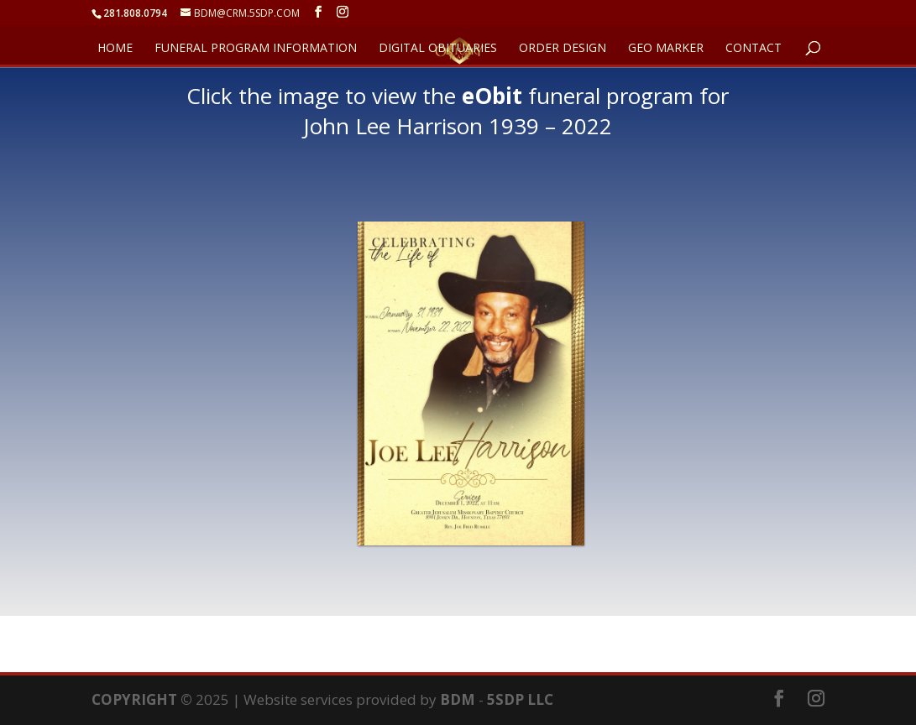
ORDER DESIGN (562, 48)
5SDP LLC (520, 699)
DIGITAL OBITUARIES (438, 48)
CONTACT (753, 48)
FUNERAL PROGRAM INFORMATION (255, 48)
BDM (457, 699)
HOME (115, 48)
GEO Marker (666, 48)
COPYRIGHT (134, 699)
